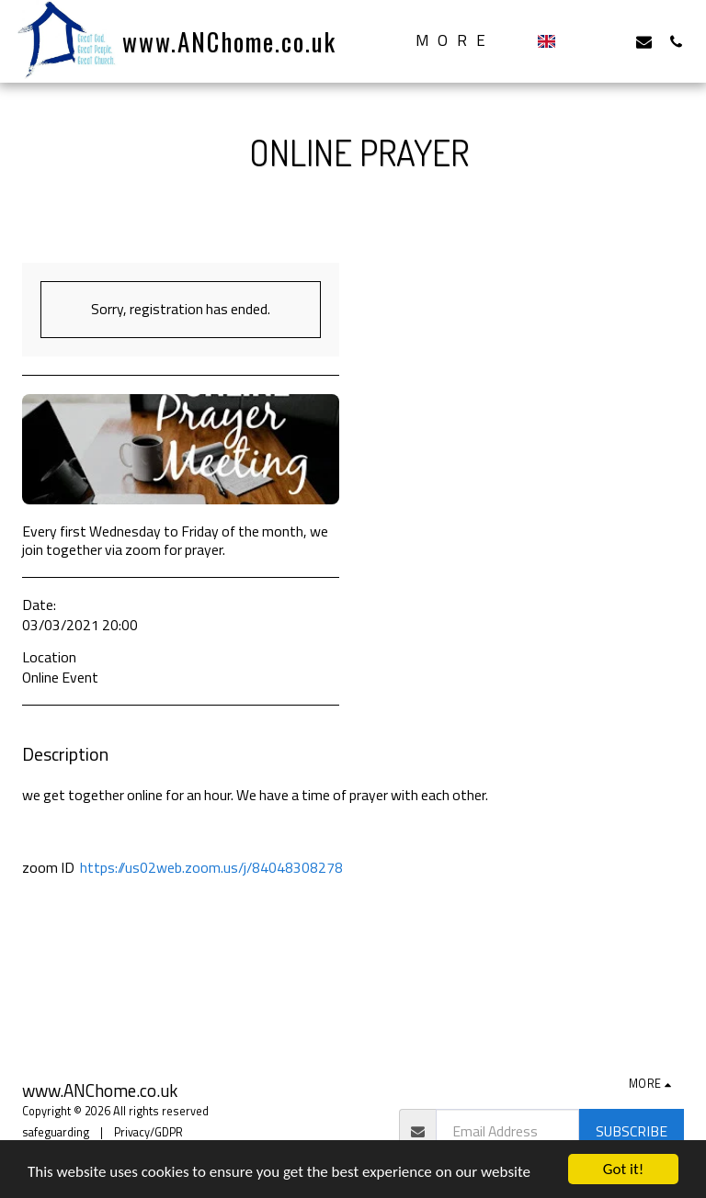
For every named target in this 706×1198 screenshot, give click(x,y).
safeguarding (55, 1132)
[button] (579, 41)
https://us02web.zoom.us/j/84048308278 (211, 867)
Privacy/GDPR (148, 1132)
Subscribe (631, 1131)
